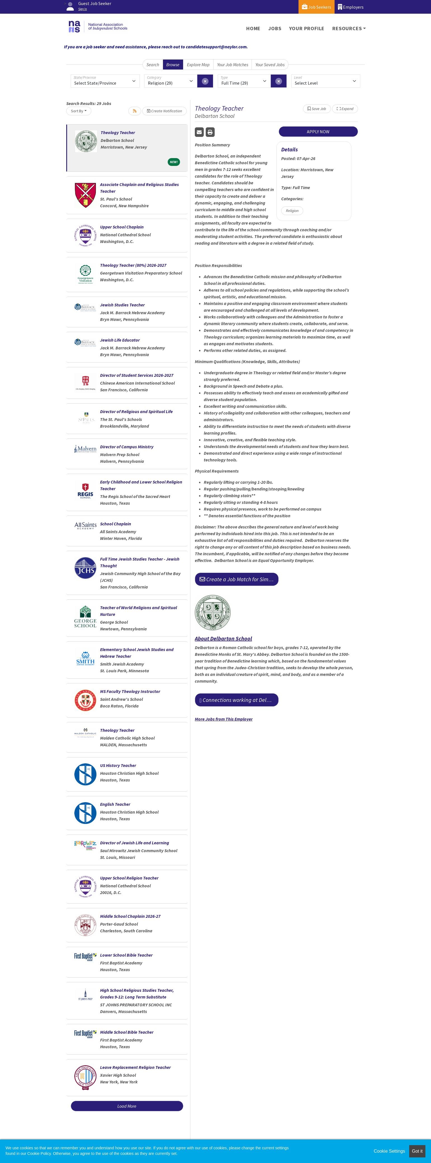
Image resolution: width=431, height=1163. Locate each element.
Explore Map (198, 64)
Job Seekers (316, 6)
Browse (172, 64)
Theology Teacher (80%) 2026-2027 (133, 265)
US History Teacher (118, 765)
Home (253, 28)
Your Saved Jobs (270, 64)
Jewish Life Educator (120, 340)
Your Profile (307, 28)
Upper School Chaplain (122, 227)
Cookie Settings (389, 1151)
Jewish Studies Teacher (122, 305)
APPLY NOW (318, 131)
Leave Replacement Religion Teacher (135, 1067)
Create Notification (164, 110)
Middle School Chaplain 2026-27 (130, 916)
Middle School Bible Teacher (126, 1032)
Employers (351, 6)
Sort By (77, 110)
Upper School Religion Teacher (129, 878)
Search (152, 64)
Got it (417, 1151)
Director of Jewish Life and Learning (134, 842)
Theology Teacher (118, 132)
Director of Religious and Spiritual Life (136, 411)
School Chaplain (115, 523)
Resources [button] (347, 28)
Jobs (274, 28)
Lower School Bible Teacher (126, 955)
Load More (126, 1106)
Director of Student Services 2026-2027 (136, 375)
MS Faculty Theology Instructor (130, 691)
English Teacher (115, 804)
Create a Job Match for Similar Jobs (239, 579)
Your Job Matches (232, 64)
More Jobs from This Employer (224, 719)
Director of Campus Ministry (126, 446)
